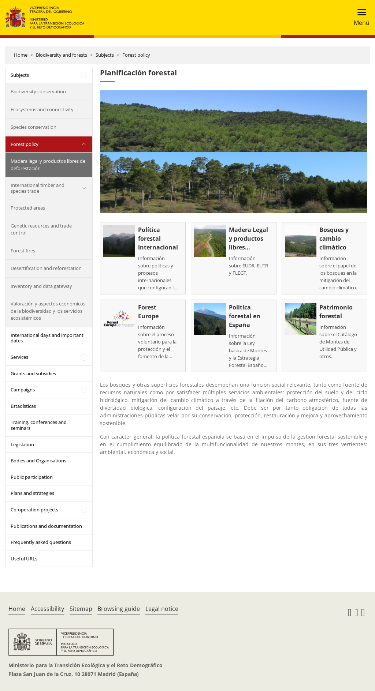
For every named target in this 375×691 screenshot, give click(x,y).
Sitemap (81, 609)
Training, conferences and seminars (39, 425)
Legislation (22, 444)
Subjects (105, 55)
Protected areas (28, 207)
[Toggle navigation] (359, 17)
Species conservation (33, 127)
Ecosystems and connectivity (42, 109)
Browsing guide (118, 609)
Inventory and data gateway (41, 286)
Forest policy (136, 55)
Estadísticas (23, 406)
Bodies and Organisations (38, 460)
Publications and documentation (46, 526)
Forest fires (23, 250)
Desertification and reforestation (46, 268)
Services (19, 357)
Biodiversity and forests (61, 55)
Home (20, 55)
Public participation (32, 477)
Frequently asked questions (41, 542)
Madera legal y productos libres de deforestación (48, 165)
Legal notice (161, 609)
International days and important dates (47, 338)
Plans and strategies (32, 493)
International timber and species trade (37, 188)
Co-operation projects (34, 509)
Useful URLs (24, 558)
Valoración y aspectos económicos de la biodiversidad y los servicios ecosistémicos (48, 310)
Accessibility (47, 609)
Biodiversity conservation (38, 91)
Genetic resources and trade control (41, 229)
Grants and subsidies (33, 373)
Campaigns (23, 389)
